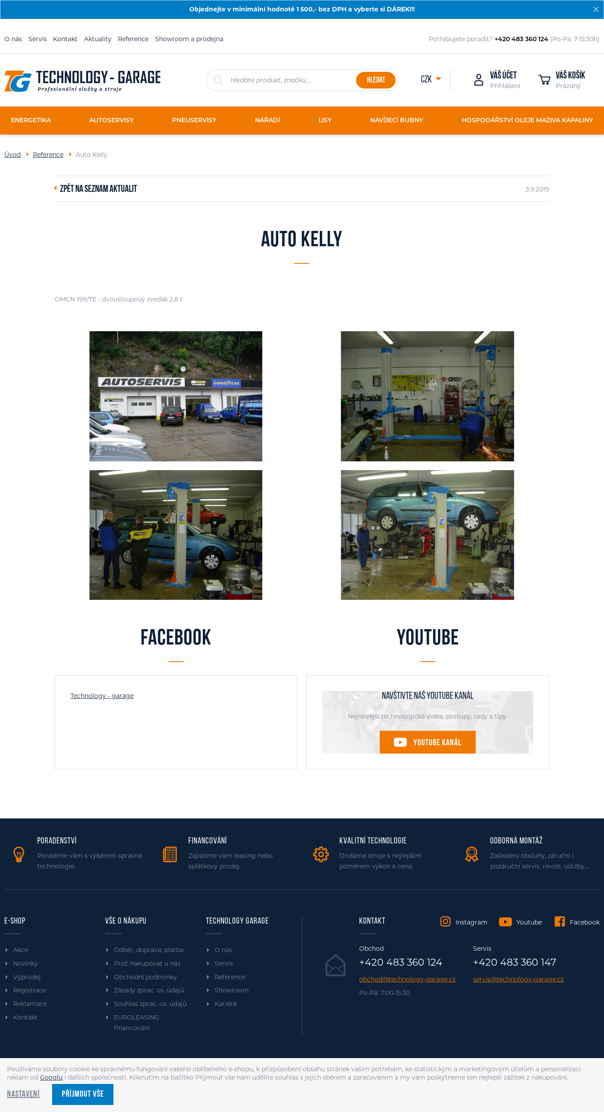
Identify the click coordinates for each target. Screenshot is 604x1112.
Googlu (51, 1077)
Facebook (585, 922)
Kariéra (226, 1004)
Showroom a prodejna (189, 39)
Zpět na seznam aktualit (98, 190)
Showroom (232, 990)
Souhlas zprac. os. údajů (150, 1004)
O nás (13, 39)
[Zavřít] (596, 9)
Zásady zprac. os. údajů (149, 990)
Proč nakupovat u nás (147, 963)
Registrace (29, 990)
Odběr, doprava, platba (149, 950)
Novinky (25, 963)
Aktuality (98, 39)
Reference (133, 39)
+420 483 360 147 (514, 962)
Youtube (529, 922)
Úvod (12, 155)
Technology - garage (102, 696)
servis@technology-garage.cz (518, 979)
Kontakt (65, 39)
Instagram (471, 922)
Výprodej (27, 977)
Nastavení (23, 1094)
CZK (427, 80)
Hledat (376, 80)
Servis (37, 39)
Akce (20, 950)
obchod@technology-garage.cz (407, 979)
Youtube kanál (437, 743)
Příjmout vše (83, 1094)
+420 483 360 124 (400, 962)
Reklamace (30, 1004)
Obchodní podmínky (145, 977)
